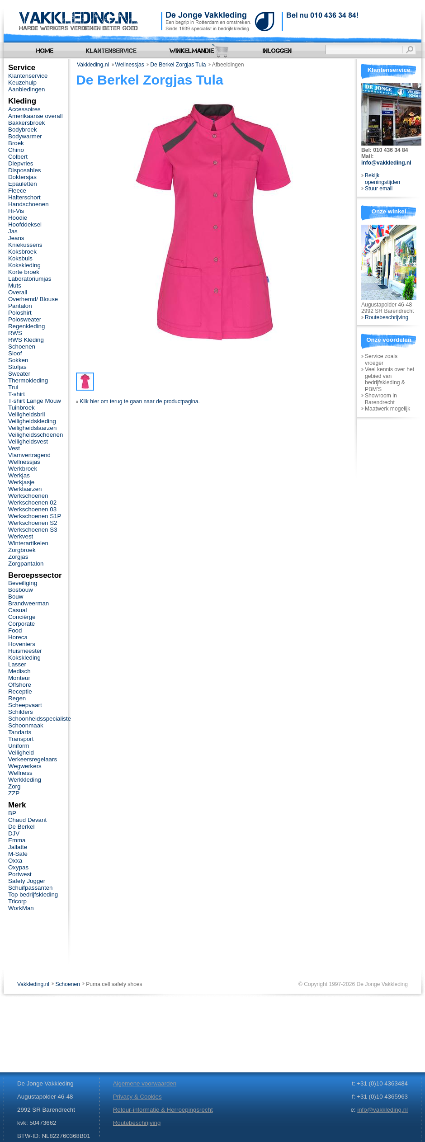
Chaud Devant (27, 819)
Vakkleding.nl (93, 64)
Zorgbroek (22, 550)
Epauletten (22, 183)
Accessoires (24, 109)
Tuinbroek (21, 407)
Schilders (20, 711)
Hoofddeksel (25, 224)
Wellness (20, 772)
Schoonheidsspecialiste (39, 718)
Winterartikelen (28, 543)
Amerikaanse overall (35, 116)
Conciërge (22, 616)
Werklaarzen (25, 489)
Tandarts (19, 732)
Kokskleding (24, 265)
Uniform (18, 745)
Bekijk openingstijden (382, 178)
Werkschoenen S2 (32, 522)
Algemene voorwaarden (144, 1083)
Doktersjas (22, 177)
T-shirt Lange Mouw (34, 400)
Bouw (15, 596)
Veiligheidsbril (26, 414)
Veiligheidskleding (32, 421)
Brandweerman (28, 603)
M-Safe (18, 853)
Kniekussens (25, 244)
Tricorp (17, 901)
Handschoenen (28, 204)
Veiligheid (21, 752)
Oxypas (18, 867)
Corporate (21, 623)
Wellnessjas (129, 64)
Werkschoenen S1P (34, 516)
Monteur (19, 678)
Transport (20, 739)
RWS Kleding (26, 339)
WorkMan (21, 908)
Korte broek (23, 272)
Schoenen (21, 346)
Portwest (20, 874)
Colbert (18, 156)
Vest (14, 448)
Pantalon (20, 305)
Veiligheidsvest (28, 441)
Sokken (18, 360)
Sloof (15, 353)
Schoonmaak (25, 725)
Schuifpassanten (30, 887)
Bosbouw (20, 589)
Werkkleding (24, 779)
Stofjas (17, 366)
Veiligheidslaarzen (32, 428)
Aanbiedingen (26, 89)
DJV (13, 833)
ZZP (13, 793)
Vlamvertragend (29, 455)
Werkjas (19, 475)
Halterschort (24, 197)
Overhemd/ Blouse (33, 299)
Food (15, 630)
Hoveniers (21, 644)
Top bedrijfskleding (33, 894)
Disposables (24, 170)
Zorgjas (18, 556)
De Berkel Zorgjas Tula (178, 64)
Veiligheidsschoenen (35, 434)
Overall (17, 292)
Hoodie (17, 217)
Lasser (17, 664)
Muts (14, 285)
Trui (13, 387)
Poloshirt (20, 312)
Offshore (19, 684)
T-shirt (16, 394)
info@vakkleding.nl (386, 163)
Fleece (17, 190)
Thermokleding (28, 380)
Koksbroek (22, 251)
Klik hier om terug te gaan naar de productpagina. (138, 401)
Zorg (14, 786)
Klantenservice (27, 75)
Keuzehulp (22, 82)
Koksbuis (20, 258)
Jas (13, 231)
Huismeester (25, 650)
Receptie (20, 691)
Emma (16, 840)
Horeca (18, 637)
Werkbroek (22, 468)
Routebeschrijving (386, 317)
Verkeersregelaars (32, 759)
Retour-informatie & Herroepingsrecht (163, 1109)
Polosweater (24, 319)
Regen (17, 698)
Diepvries (20, 163)
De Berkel (21, 826)
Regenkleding (26, 326)
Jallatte (17, 847)
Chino (16, 149)
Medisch (19, 671)
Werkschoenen (28, 495)
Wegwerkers (25, 766)
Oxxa (15, 860)
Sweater (19, 373)
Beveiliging (22, 583)
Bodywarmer (25, 136)
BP (12, 813)
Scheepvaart (25, 705)
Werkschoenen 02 (32, 502)
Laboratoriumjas (29, 278)
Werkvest (20, 536)
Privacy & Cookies (137, 1096)
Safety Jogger (26, 881)
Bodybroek (22, 129)
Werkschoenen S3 (32, 529)
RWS (15, 333)
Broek (16, 143)
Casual (17, 610)
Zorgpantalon (25, 563)
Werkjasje (21, 482)
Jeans (16, 238)
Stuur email (378, 188)
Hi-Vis (16, 211)
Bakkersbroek (26, 122)
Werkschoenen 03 (32, 509)
